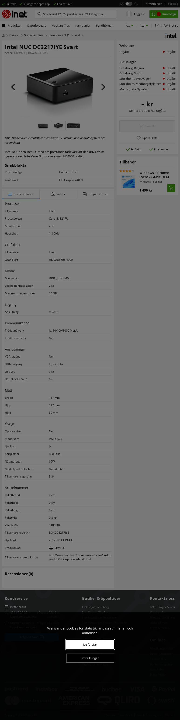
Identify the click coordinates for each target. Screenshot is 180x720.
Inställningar (90, 658)
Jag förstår (90, 644)
